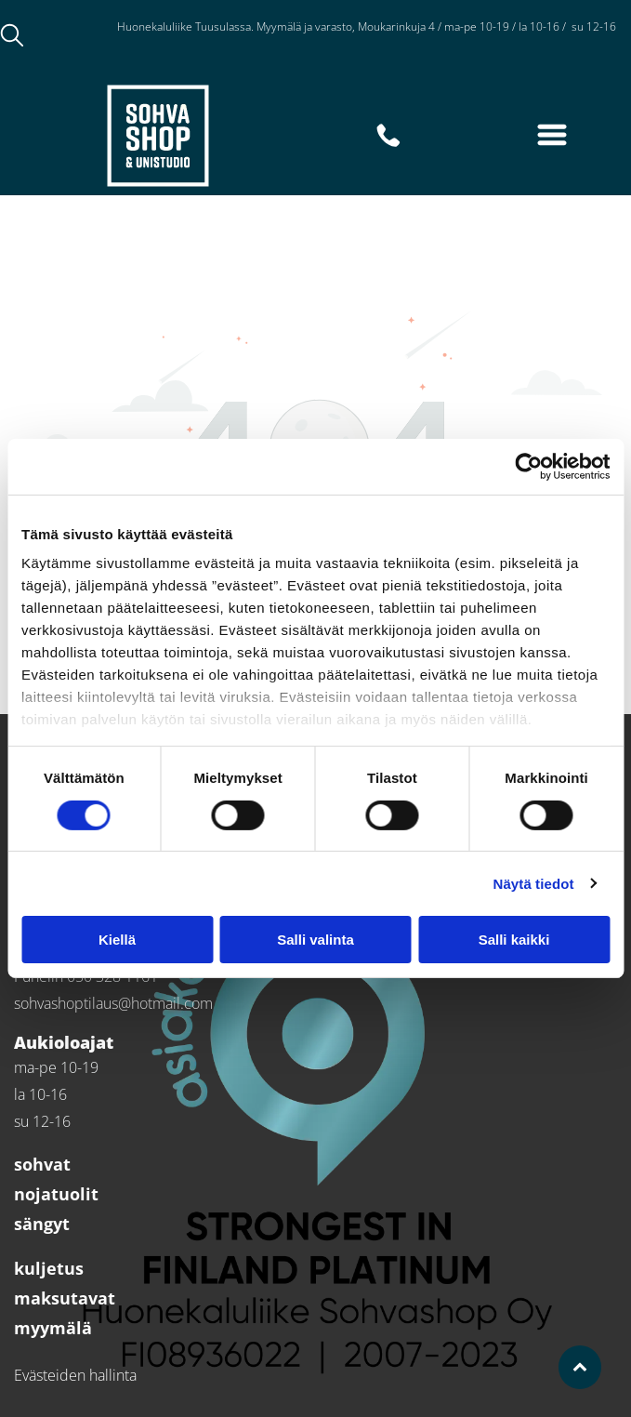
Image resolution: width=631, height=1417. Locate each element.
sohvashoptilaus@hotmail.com (113, 1003)
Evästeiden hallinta (75, 1375)
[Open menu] (552, 135)
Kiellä (117, 939)
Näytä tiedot (533, 883)
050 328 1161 (155, 47)
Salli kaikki (514, 939)
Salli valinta (315, 939)
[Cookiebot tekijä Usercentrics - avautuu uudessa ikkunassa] (528, 467)
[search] (12, 37)
